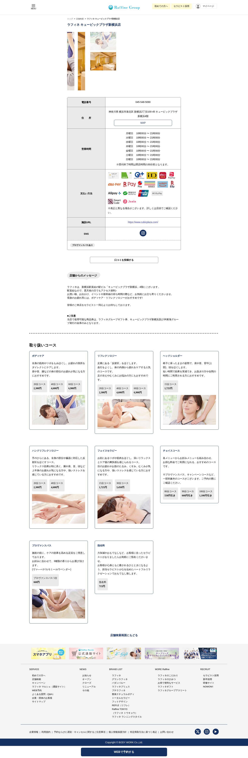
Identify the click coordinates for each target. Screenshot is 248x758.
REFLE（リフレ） (121, 705)
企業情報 (33, 732)
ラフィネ (116, 675)
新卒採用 (207, 679)
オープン (86, 679)
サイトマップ (38, 701)
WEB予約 (37, 690)
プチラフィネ (118, 690)
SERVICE (34, 669)
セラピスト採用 (181, 6)
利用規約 (46, 732)
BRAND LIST (115, 669)
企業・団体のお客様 (42, 698)
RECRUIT (205, 669)
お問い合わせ (167, 732)
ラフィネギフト (165, 686)
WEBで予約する (124, 751)
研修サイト (208, 683)
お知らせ (86, 675)
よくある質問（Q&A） (43, 694)
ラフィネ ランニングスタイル (127, 716)
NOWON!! (208, 686)
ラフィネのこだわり (168, 675)
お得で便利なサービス (169, 683)
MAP (143, 122)
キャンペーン (38, 683)
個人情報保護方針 (118, 732)
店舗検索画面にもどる (124, 635)
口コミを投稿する (124, 260)
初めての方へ (161, 6)
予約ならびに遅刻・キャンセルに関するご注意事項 (79, 732)
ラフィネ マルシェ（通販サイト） (49, 686)
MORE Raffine (162, 669)
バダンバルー (118, 683)
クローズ (86, 683)
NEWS (83, 669)
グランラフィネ (120, 679)
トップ (70, 19)
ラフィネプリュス (121, 686)
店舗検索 (80, 19)
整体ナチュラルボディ (123, 694)
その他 (85, 690)
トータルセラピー (121, 698)
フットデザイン (120, 701)
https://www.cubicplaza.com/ (143, 222)
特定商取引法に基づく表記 (143, 732)
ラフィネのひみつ (167, 679)
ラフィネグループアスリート (172, 690)
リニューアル (89, 686)
